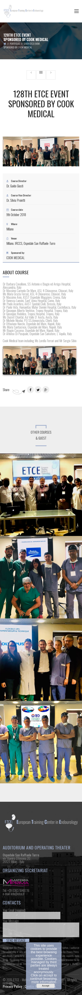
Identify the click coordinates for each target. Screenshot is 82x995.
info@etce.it (17, 893)
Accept (45, 986)
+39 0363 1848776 (18, 890)
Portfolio (15, 43)
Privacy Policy (24, 948)
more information (43, 982)
